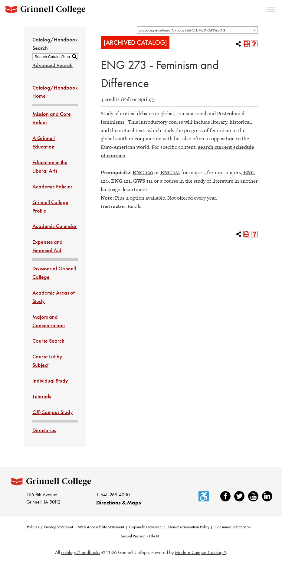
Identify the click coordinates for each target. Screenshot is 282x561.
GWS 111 (143, 180)
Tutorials (41, 396)
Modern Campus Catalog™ (200, 552)
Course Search (48, 340)
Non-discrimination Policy (188, 527)
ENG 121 (170, 172)
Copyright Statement (145, 527)
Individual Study (50, 380)
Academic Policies (52, 186)
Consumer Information (233, 527)
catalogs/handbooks (80, 552)
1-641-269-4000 (113, 494)
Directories (44, 430)
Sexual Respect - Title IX (140, 536)
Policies (33, 527)
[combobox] (197, 30)
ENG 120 (143, 172)
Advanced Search (52, 65)
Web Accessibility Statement (101, 527)
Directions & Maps (118, 502)
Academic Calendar (54, 226)
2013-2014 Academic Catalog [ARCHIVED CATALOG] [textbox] (183, 30)
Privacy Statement (58, 527)
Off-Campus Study (52, 412)
